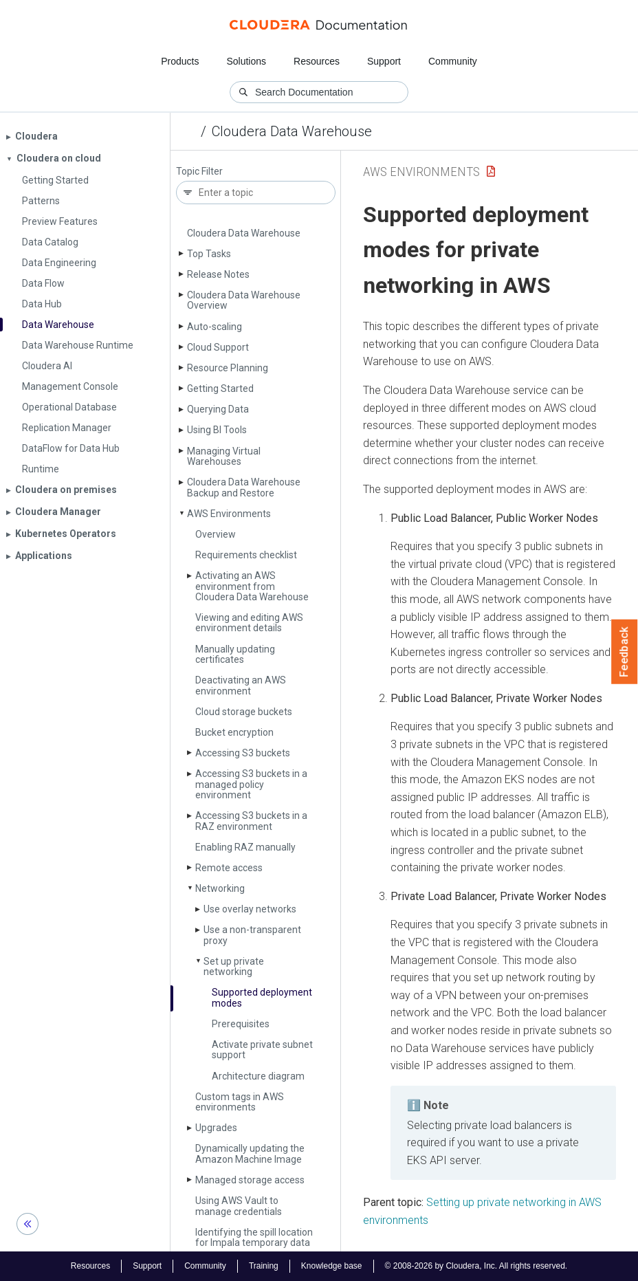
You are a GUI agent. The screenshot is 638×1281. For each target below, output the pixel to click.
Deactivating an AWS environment (240, 685)
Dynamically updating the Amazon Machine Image (250, 1153)
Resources (317, 61)
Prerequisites (241, 1023)
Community (452, 61)
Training (263, 1266)
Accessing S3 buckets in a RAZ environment (251, 820)
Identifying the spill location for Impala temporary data (254, 1237)
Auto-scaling (214, 326)
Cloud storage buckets (243, 711)
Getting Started (220, 388)
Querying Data (218, 409)
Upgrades (216, 1127)
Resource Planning (227, 367)
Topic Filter (199, 171)
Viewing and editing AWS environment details (249, 622)
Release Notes (218, 274)
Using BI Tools (217, 429)
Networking (220, 888)
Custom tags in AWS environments (239, 1102)
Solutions (246, 61)
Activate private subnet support (262, 1049)
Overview (215, 534)
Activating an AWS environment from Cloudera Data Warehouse (252, 586)
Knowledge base (331, 1266)
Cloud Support (218, 347)
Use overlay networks (250, 909)
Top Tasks (209, 253)
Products (180, 61)
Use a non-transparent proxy (252, 934)
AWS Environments (229, 513)
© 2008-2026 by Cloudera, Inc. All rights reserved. (476, 1266)
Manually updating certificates (235, 654)
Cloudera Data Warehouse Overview (243, 300)
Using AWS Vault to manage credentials (238, 1205)
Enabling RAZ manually (245, 847)
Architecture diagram (258, 1076)
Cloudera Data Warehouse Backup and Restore (243, 487)
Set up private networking (234, 966)
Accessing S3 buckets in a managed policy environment (251, 784)
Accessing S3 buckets (242, 752)
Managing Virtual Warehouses (224, 456)
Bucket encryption (234, 732)
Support (384, 61)
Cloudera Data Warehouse (292, 131)
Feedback (624, 651)
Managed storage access (250, 1179)
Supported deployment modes (262, 997)
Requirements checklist (246, 554)
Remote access (229, 867)
